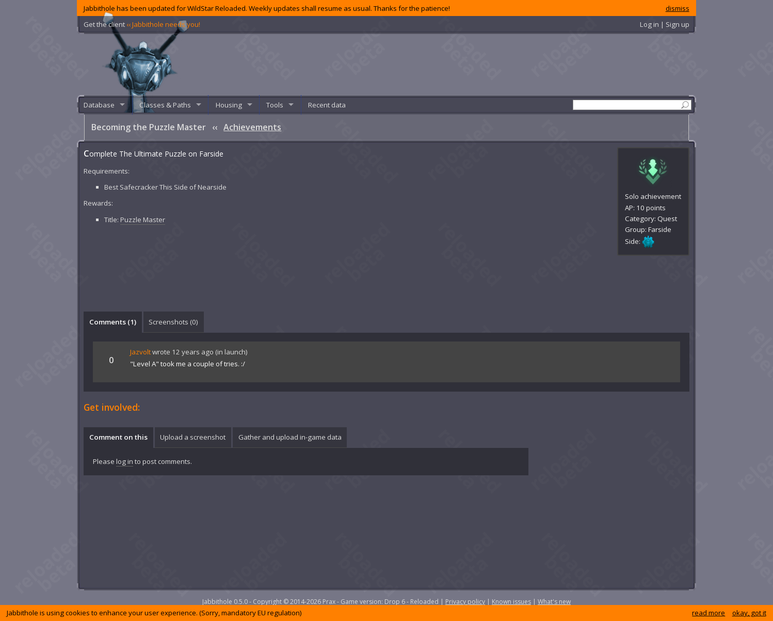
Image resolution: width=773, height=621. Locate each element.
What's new (554, 601)
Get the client (142, 24)
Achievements (252, 127)
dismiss (677, 8)
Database (99, 105)
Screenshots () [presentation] (173, 322)
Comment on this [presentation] (118, 437)
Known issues (511, 601)
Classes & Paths (165, 105)
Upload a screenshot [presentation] (193, 437)
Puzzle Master (142, 219)
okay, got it (749, 612)
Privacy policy (465, 601)
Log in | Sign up (664, 24)
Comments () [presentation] (112, 322)
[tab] (112, 322)
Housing (229, 105)
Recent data (327, 105)
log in (124, 461)
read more (708, 612)
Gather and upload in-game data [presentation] (290, 437)
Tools (274, 105)
